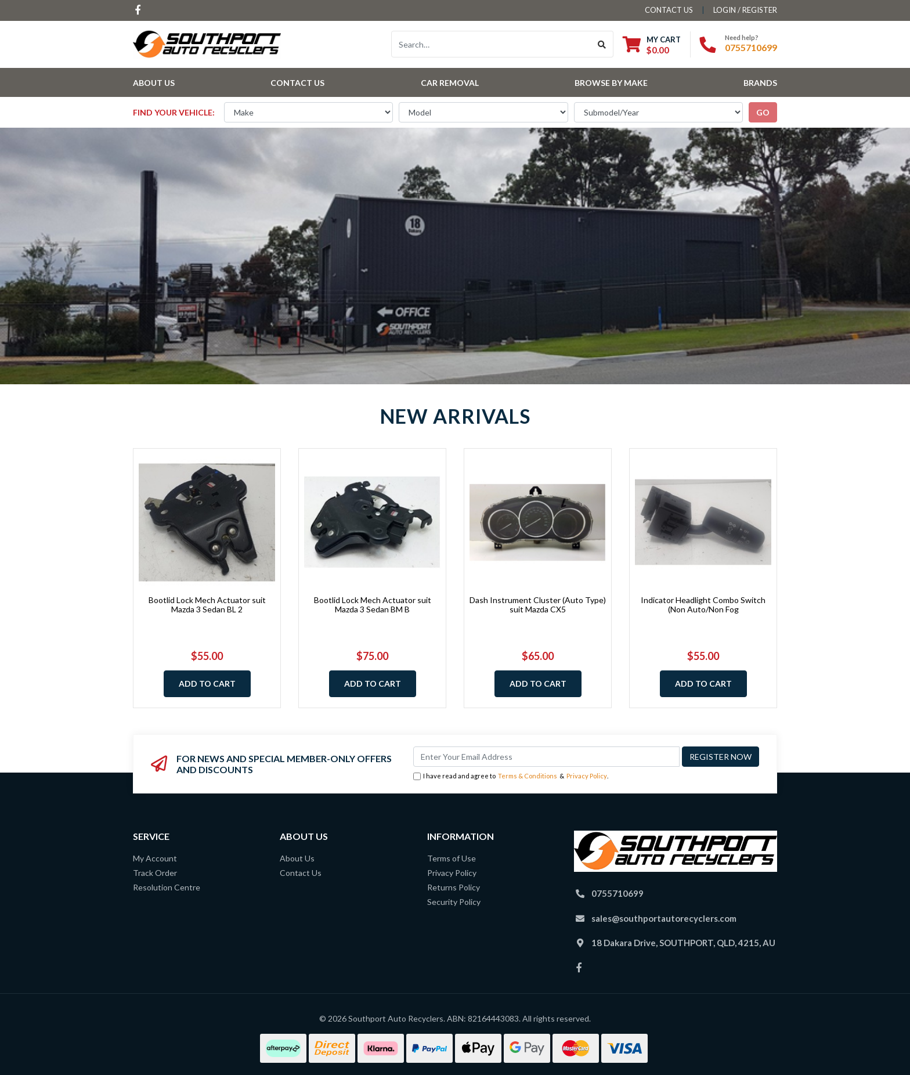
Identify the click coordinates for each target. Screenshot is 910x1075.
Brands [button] (760, 83)
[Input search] (491, 44)
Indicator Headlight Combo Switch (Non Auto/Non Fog (703, 605)
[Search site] (602, 44)
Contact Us (297, 83)
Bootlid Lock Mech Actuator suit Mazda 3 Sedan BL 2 (207, 605)
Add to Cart (207, 683)
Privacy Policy (586, 776)
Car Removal (450, 83)
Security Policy (454, 902)
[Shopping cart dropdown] (651, 44)
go (763, 112)
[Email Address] (546, 756)
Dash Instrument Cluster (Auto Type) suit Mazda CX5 (538, 605)
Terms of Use (451, 858)
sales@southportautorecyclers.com (663, 918)
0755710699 (751, 47)
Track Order (155, 873)
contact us (669, 10)
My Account (155, 858)
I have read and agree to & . (510, 776)
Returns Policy (453, 887)
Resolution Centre (166, 887)
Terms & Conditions (527, 776)
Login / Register (745, 10)
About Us (154, 83)
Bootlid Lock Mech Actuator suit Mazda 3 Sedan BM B (372, 605)
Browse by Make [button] (611, 83)
